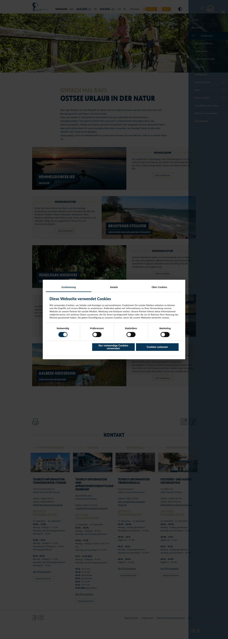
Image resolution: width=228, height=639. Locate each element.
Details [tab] (114, 287)
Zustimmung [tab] (68, 287)
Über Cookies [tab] (159, 287)
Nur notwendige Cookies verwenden (113, 347)
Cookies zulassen (157, 347)
